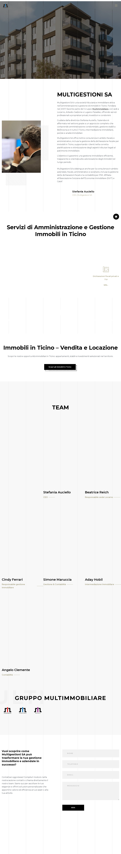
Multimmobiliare (100, 109)
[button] (106, 285)
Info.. (106, 285)
